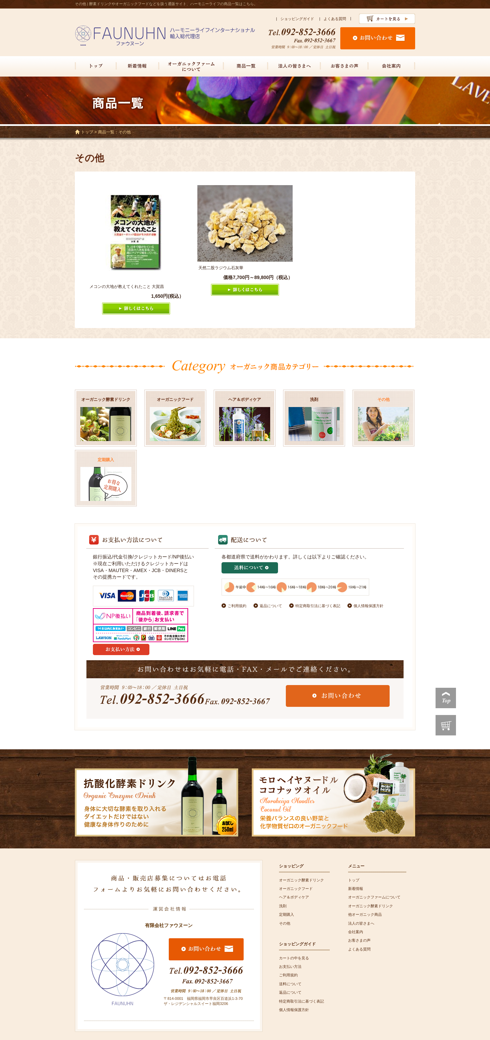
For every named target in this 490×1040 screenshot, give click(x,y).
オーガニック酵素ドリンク (301, 880)
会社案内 (355, 932)
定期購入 (286, 914)
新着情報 (355, 889)
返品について (271, 606)
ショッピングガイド (297, 19)
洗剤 (283, 906)
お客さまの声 (359, 940)
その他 (284, 923)
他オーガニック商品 (365, 914)
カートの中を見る (294, 958)
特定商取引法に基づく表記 (317, 606)
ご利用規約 (237, 606)
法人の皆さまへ (361, 923)
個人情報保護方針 (368, 606)
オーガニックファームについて (374, 897)
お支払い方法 (290, 966)
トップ (87, 132)
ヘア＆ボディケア (294, 897)
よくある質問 (335, 19)
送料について (290, 984)
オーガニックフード (296, 889)
